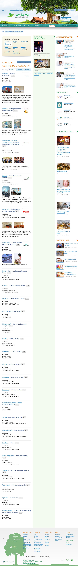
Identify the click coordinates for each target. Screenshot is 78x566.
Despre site (15, 536)
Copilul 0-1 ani (26, 539)
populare (20, 69)
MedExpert (5, 351)
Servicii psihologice (7, 47)
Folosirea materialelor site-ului (29, 562)
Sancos (4, 109)
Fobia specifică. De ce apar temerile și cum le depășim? (63, 191)
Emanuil (5, 298)
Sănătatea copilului (27, 545)
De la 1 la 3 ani (26, 540)
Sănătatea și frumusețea (12, 39)
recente (11, 69)
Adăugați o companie (30, 556)
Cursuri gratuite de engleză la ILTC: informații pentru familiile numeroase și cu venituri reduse (69, 46)
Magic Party (66, 117)
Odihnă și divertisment (47, 543)
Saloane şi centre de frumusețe (23, 48)
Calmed (4, 339)
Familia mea (17, 25)
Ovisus (4, 176)
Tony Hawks (6, 485)
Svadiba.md (69, 544)
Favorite (72, 10)
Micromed (5, 377)
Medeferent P (6, 324)
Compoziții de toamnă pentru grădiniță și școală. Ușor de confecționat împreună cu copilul (63, 151)
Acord (14, 534)
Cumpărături (26, 548)
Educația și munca (38, 539)
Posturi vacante (16, 539)
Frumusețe (36, 537)
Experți (36, 25)
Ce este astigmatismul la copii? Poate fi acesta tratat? (69, 86)
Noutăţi (14, 537)
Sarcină (25, 536)
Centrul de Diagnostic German (12, 403)
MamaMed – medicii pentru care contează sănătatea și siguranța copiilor (69, 66)
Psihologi (57, 534)
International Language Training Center (42, 69)
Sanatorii (7, 51)
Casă (35, 534)
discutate (27, 69)
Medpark (5, 73)
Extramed (5, 209)
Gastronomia (37, 551)
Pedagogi (57, 536)
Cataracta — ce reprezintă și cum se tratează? (69, 56)
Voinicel (4, 470)
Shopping (47, 545)
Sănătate (36, 536)
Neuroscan (5, 390)
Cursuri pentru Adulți (70, 259)
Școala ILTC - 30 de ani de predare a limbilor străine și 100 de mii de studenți (69, 77)
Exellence (5, 364)
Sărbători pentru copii (70, 266)
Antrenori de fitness (59, 537)
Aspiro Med (6, 311)
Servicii (52, 25)
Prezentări (27, 25)
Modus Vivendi (7, 430)
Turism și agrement (38, 544)
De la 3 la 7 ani (26, 542)
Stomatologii (24, 41)
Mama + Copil (6, 25)
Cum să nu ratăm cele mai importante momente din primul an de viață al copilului (66, 19)
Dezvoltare (25, 547)
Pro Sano (5, 443)
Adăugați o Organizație (24, 62)
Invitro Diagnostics (8, 456)
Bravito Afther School (68, 103)
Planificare (25, 534)
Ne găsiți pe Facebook (9, 561)
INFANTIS (66, 123)
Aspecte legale (37, 542)
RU (3, 10)
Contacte (15, 540)
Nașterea (25, 537)
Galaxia (4, 285)
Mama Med (6, 242)
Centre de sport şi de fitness (16, 52)
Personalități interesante (37, 549)
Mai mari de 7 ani (27, 544)
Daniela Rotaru (60, 145)
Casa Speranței (7, 510)
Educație (47, 536)
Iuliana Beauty (67, 110)
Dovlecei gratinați (62, 171)
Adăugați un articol (61, 10)
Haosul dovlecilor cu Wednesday (41, 55)
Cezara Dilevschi (60, 187)
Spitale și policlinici (15, 42)
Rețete (44, 25)
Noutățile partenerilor (39, 38)
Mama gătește (69, 534)
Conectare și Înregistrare (16, 10)
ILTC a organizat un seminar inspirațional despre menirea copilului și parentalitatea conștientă (43, 73)
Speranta (5, 498)
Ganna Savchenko (61, 209)
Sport (35, 540)
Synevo (4, 417)
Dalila (4, 271)
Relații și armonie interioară (38, 546)
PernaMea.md (67, 95)
